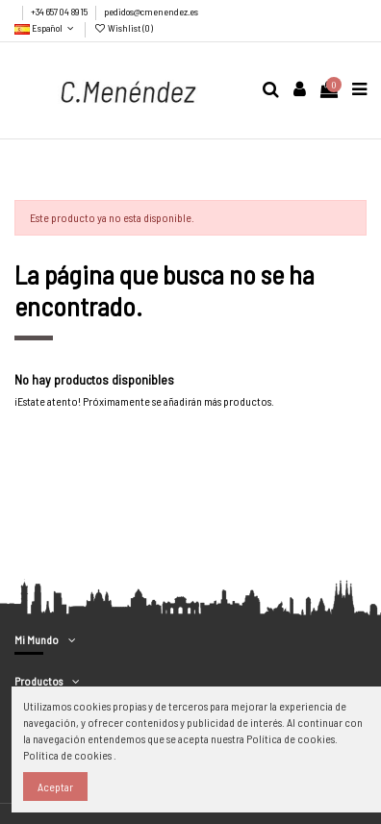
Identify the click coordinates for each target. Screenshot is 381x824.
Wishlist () (123, 28)
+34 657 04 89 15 (60, 11)
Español (45, 28)
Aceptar (55, 786)
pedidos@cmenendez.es (151, 11)
